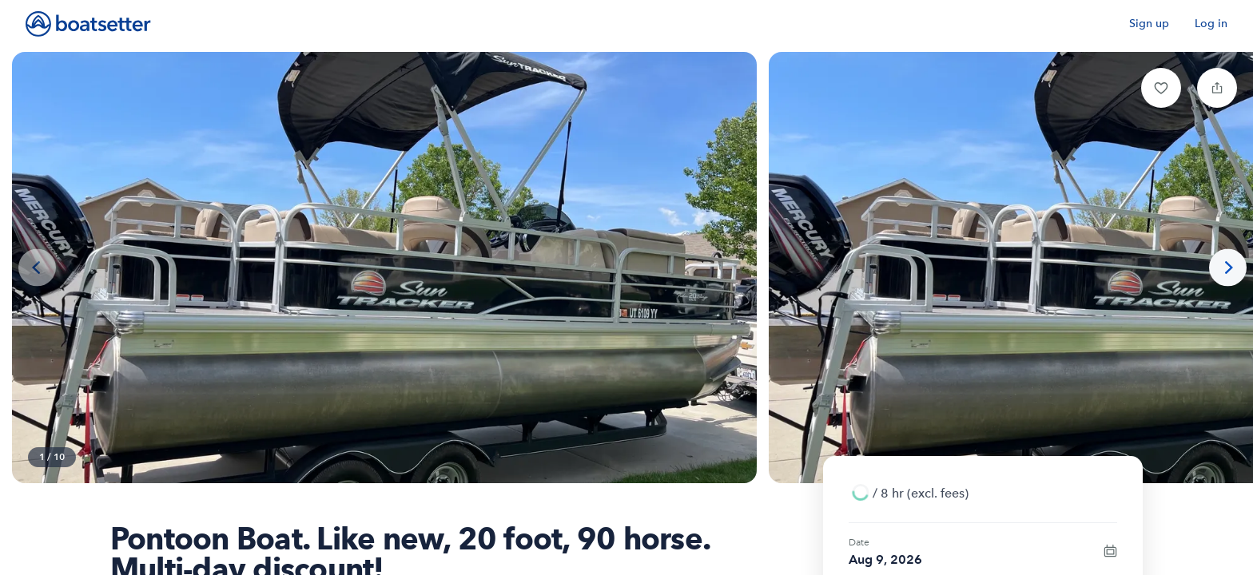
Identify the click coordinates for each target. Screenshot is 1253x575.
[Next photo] (1228, 268)
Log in (1211, 23)
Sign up (1149, 23)
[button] (1161, 88)
